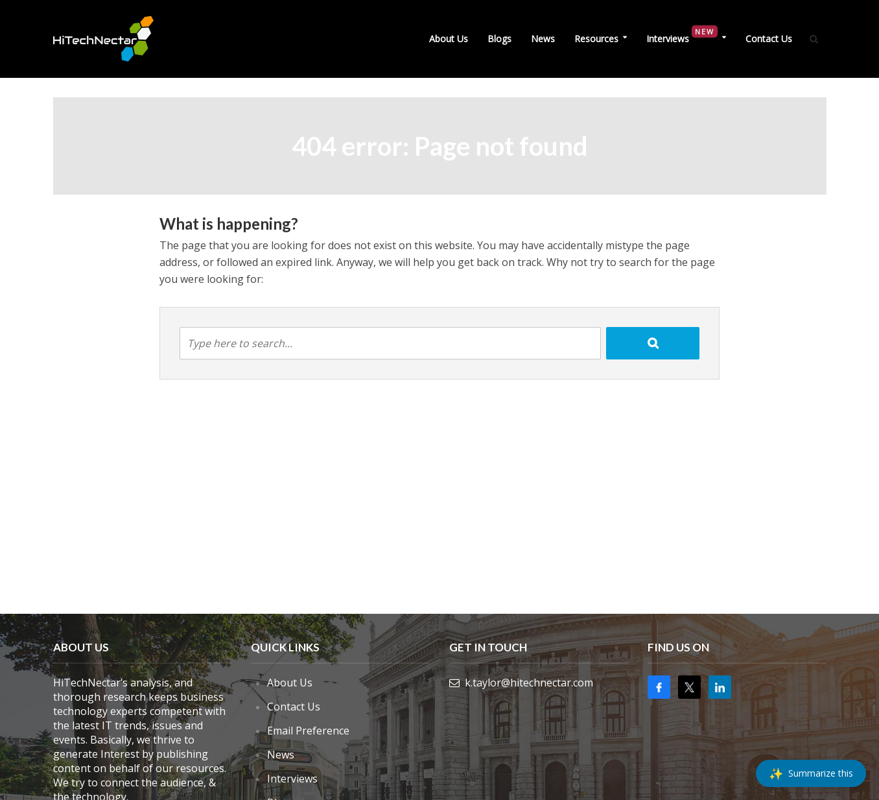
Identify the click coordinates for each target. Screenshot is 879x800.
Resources (596, 38)
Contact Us (768, 38)
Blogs (499, 38)
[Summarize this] (811, 773)
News (543, 38)
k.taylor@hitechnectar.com (529, 682)
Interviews (682, 36)
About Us (448, 38)
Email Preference (308, 730)
